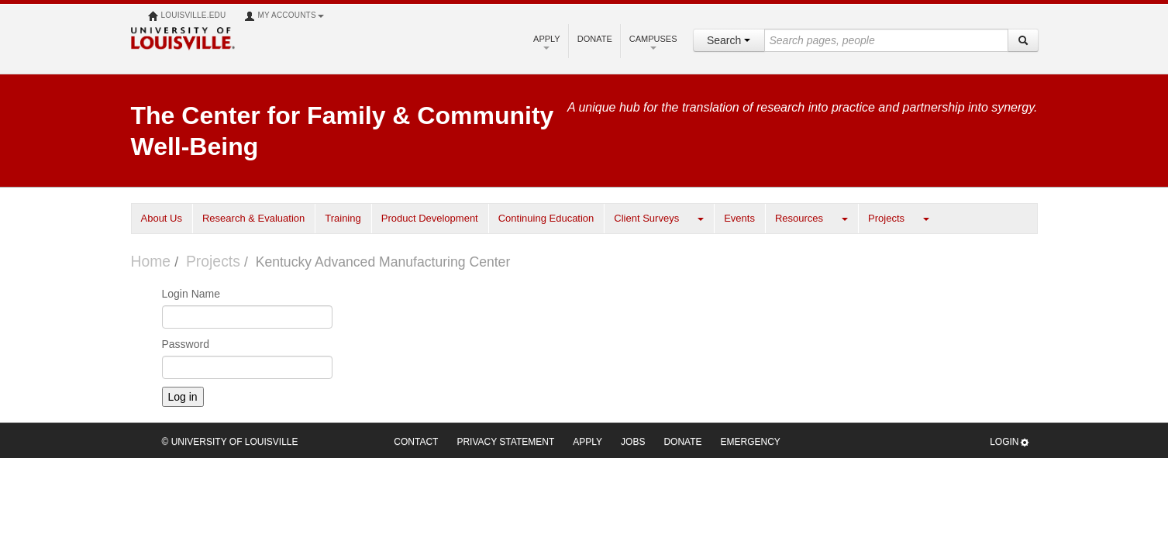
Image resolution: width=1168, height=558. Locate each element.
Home (151, 261)
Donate (594, 38)
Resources (799, 218)
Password (185, 344)
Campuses (653, 42)
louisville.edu (187, 16)
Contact (416, 441)
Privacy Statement (505, 441)
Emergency (750, 441)
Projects (886, 218)
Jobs (633, 441)
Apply (546, 42)
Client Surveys (646, 218)
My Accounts (283, 16)
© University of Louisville (230, 441)
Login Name (191, 294)
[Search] (1023, 40)
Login (1009, 442)
